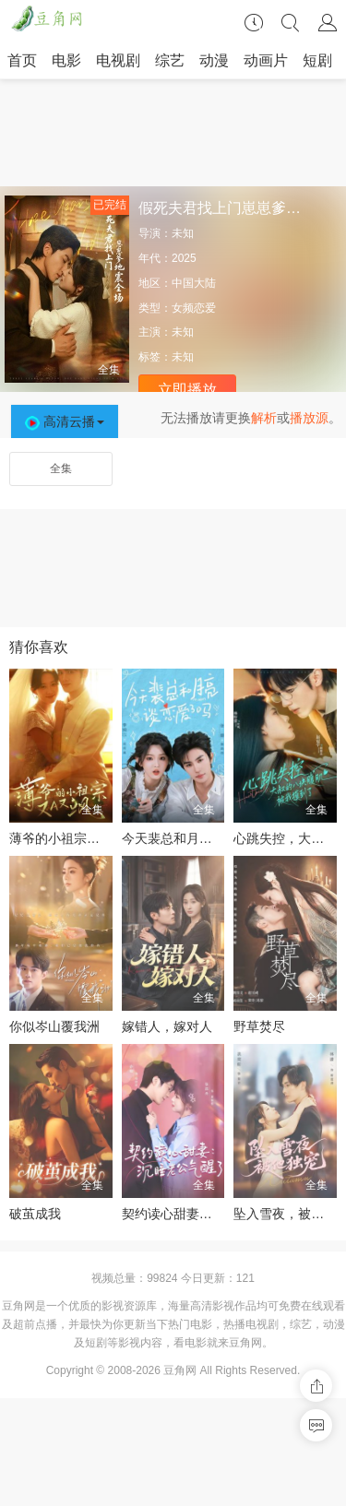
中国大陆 (194, 283)
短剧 (317, 60)
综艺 (170, 60)
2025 (184, 258)
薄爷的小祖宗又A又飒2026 (85, 838)
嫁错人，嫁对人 (167, 1026)
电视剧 (118, 60)
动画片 (266, 60)
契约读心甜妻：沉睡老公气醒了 (212, 1213)
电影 (66, 60)
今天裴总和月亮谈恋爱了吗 (199, 838)
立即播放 (187, 389)
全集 (61, 468)
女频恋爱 (194, 308)
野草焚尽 (259, 1026)
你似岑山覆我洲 (54, 1026)
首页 (22, 60)
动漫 (214, 60)
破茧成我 (35, 1213)
